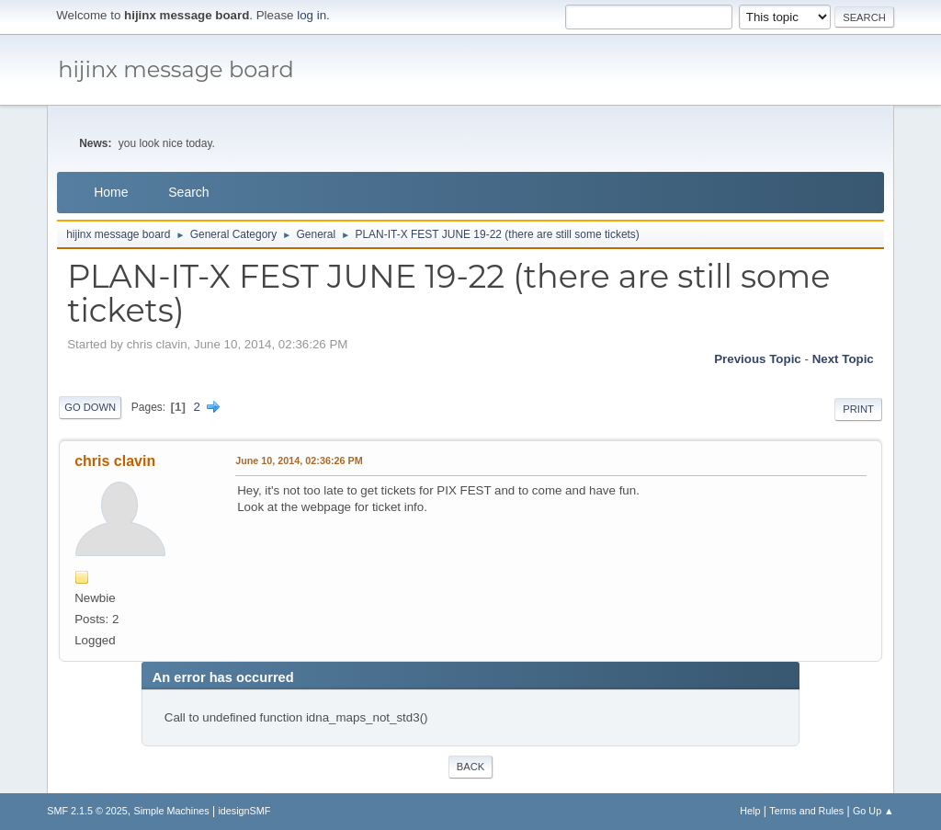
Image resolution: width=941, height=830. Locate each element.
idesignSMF (244, 810)
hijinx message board (176, 69)
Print (858, 409)
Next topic (843, 359)
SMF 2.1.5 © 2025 (87, 810)
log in (311, 15)
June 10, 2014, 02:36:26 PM (298, 460)
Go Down (90, 407)
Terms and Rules (806, 810)
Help (750, 810)
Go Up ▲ (873, 810)
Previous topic (757, 359)
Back (470, 766)
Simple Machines (172, 810)
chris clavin (114, 461)
